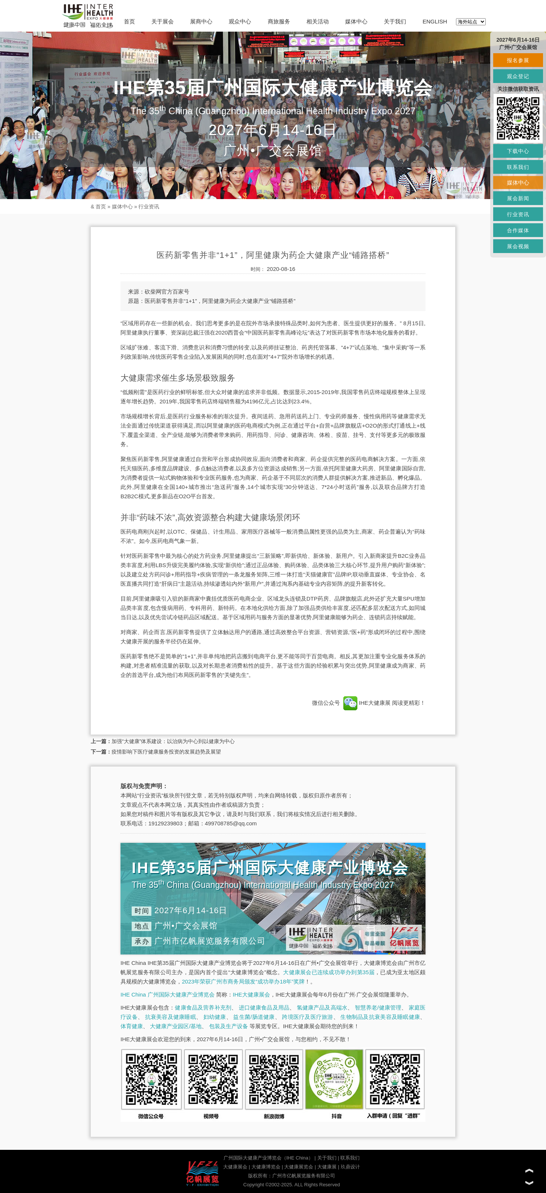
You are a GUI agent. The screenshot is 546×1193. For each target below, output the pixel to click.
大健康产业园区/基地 (176, 1026)
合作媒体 (518, 230)
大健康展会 (235, 1167)
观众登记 (518, 76)
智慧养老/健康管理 (378, 1007)
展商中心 (201, 21)
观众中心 (240, 21)
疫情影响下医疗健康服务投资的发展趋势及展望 (166, 752)
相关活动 (317, 21)
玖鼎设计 (350, 1167)
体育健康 (132, 1026)
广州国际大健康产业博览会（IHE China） (268, 1158)
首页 (129, 21)
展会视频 (518, 246)
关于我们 (395, 21)
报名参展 (518, 60)
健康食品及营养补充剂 (203, 1007)
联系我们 (350, 1158)
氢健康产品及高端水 (322, 1007)
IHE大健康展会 (251, 994)
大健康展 (327, 1167)
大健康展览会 (298, 1167)
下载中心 (518, 151)
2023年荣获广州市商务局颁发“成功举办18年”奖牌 (243, 981)
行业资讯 (148, 207)
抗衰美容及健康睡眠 (170, 1017)
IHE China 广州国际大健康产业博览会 (168, 994)
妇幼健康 (214, 1017)
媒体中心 (356, 21)
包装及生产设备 (228, 1026)
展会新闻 (518, 198)
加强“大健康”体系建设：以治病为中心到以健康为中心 (173, 741)
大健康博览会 (265, 1167)
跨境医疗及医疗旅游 (307, 1017)
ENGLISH (435, 21)
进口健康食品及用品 (264, 1007)
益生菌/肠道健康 (253, 1017)
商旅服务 (279, 21)
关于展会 (162, 21)
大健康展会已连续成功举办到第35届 (329, 972)
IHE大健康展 (366, 703)
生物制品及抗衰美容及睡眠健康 (380, 1017)
